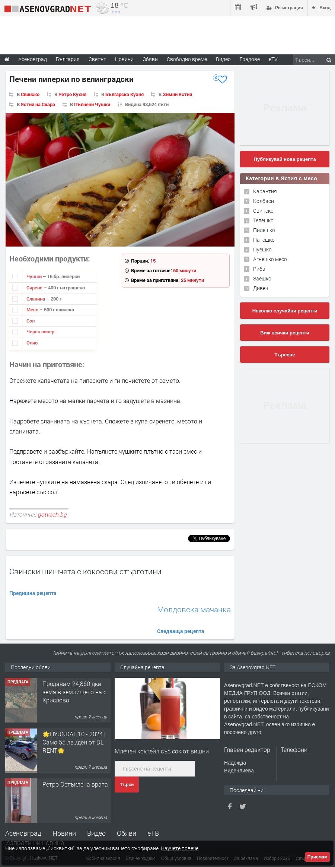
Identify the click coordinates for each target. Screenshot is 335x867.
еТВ (153, 833)
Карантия (265, 191)
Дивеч (260, 288)
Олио (32, 342)
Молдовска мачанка (194, 609)
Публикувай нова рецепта (284, 159)
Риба (259, 268)
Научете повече (179, 848)
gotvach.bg (52, 514)
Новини (124, 59)
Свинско (30, 94)
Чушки (34, 276)
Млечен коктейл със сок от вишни (162, 751)
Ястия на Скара (38, 104)
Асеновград (23, 833)
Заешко (262, 278)
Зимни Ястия (177, 94)
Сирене (35, 287)
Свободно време (187, 59)
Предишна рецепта (33, 593)
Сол (30, 320)
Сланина (36, 298)
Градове (250, 59)
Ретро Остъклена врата (75, 784)
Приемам (317, 857)
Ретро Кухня (72, 94)
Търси (127, 784)
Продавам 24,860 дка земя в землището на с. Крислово (75, 692)
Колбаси (263, 200)
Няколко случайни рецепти (284, 311)
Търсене (285, 355)
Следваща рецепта (180, 631)
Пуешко (262, 249)
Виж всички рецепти (284, 333)
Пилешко (264, 230)
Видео (96, 833)
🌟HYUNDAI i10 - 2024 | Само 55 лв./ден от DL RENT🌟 (74, 742)
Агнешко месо (270, 259)
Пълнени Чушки (92, 104)
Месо (32, 309)
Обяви (126, 833)
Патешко (264, 239)
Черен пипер (40, 331)
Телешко (263, 220)
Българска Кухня (124, 94)
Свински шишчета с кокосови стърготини (85, 571)
